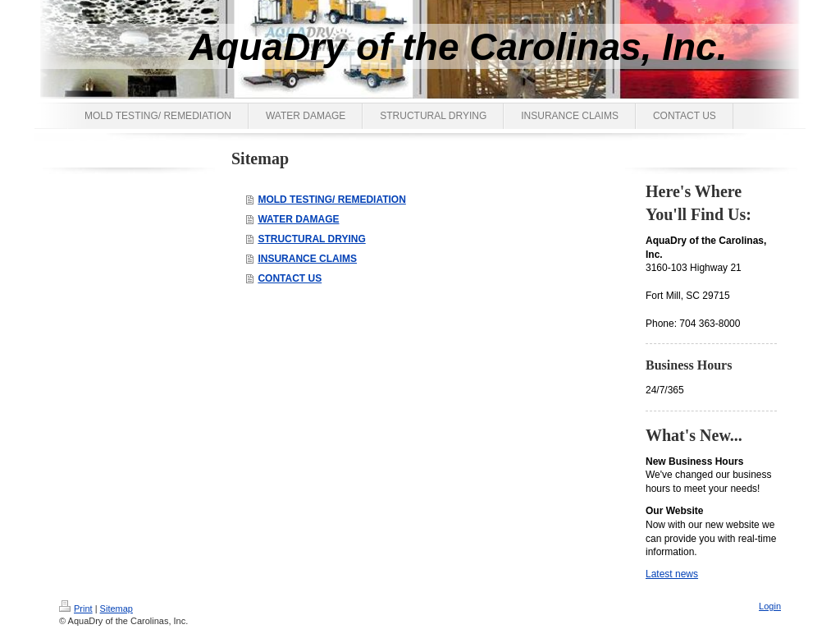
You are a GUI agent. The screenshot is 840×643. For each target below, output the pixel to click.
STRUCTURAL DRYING (311, 239)
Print (76, 608)
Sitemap (116, 608)
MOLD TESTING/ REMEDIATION (331, 199)
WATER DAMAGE (298, 219)
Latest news (672, 574)
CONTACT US (290, 278)
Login (770, 606)
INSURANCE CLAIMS (307, 258)
